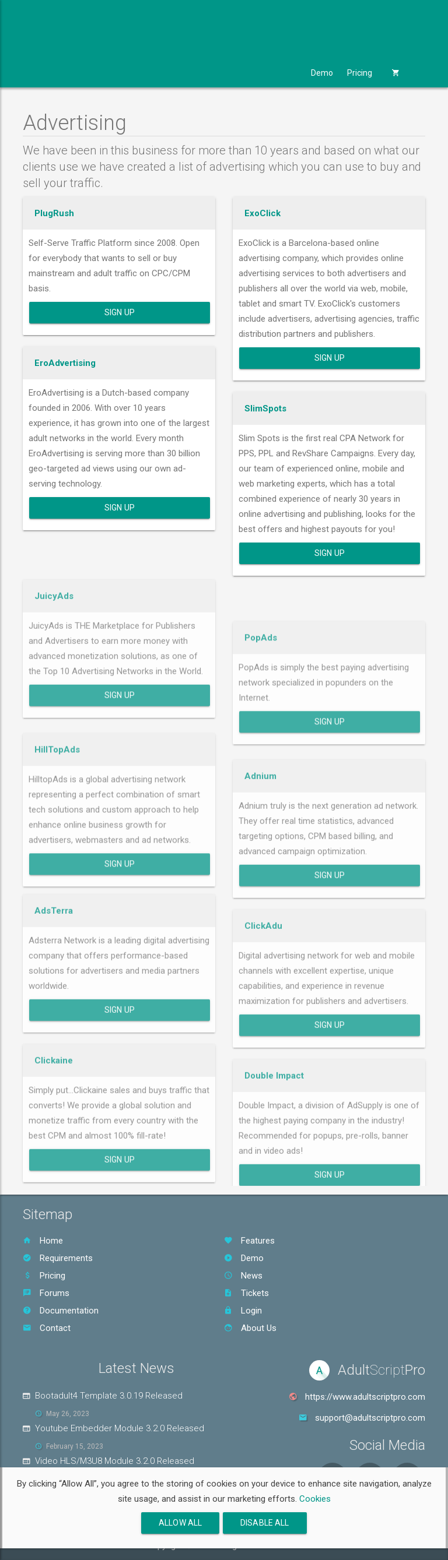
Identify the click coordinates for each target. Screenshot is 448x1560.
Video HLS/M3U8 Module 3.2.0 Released (114, 1461)
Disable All (264, 1522)
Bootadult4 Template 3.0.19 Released (109, 1395)
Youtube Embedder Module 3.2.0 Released (119, 1428)
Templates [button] (163, 73)
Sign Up (119, 312)
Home (43, 1240)
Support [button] (277, 73)
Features (249, 1240)
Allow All (180, 1522)
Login (243, 1310)
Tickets (246, 1293)
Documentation (61, 1310)
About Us (250, 1328)
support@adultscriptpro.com (370, 1418)
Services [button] (222, 73)
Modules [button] (103, 73)
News (243, 1275)
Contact (47, 1328)
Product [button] (49, 73)
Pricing (359, 73)
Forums (46, 1293)
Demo (322, 73)
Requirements (58, 1258)
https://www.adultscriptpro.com (365, 1397)
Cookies (315, 1499)
